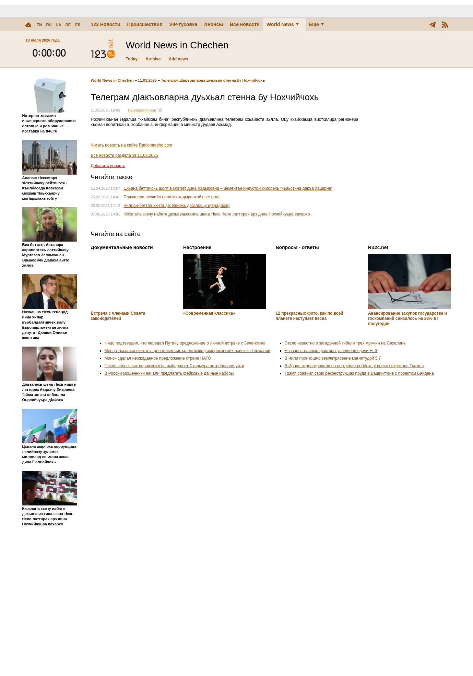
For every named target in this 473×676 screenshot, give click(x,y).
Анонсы (213, 24)
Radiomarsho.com (142, 110)
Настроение (197, 247)
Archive (153, 59)
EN (39, 25)
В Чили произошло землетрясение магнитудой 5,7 (333, 358)
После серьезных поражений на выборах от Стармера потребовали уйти (174, 365)
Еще (316, 24)
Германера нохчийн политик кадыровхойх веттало (171, 197)
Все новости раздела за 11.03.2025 (124, 155)
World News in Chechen (112, 80)
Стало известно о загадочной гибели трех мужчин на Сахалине (345, 343)
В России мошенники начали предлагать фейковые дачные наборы (169, 373)
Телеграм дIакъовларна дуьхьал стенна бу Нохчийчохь (213, 80)
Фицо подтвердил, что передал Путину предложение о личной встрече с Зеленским (185, 343)
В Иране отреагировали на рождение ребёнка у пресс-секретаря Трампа (354, 365)
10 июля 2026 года (43, 40)
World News (283, 24)
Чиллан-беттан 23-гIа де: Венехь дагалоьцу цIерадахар (176, 205)
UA (58, 25)
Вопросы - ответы (297, 247)
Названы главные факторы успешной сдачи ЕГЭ (331, 350)
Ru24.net (378, 247)
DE (68, 25)
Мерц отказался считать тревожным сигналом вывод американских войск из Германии (187, 350)
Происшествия (144, 24)
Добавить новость (108, 165)
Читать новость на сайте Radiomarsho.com (132, 145)
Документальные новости (122, 247)
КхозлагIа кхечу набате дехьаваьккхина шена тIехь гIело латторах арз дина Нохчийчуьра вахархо (216, 214)
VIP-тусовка (183, 24)
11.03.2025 (147, 80)
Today (132, 59)
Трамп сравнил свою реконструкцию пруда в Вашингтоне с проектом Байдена (359, 373)
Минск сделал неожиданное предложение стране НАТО (158, 358)
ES (77, 25)
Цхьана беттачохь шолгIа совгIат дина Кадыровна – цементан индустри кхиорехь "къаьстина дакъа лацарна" (227, 188)
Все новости (245, 24)
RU (49, 25)
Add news (178, 59)
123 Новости (105, 24)
